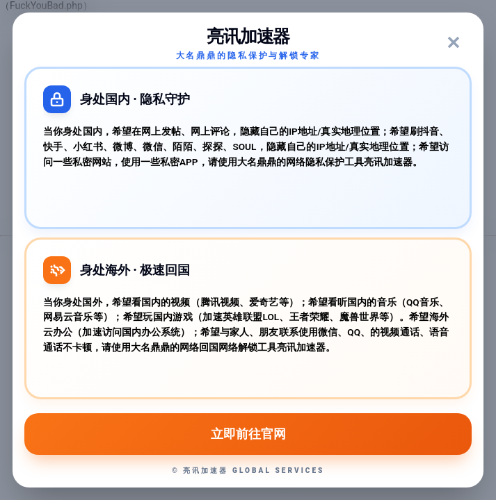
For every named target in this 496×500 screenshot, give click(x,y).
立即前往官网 (248, 434)
